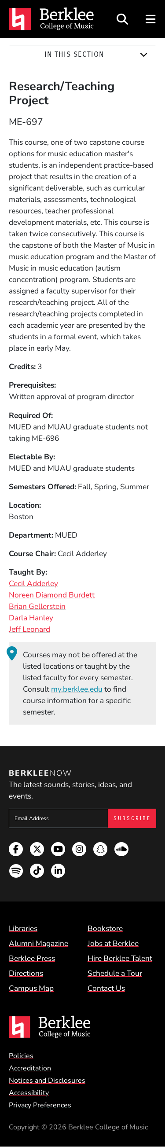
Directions (26, 973)
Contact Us (106, 988)
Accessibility (29, 1093)
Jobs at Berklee (113, 943)
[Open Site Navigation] (151, 19)
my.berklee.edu (77, 689)
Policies (21, 1056)
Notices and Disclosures (47, 1080)
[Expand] (144, 55)
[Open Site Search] (122, 19)
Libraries (23, 928)
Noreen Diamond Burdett (52, 595)
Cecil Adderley (33, 583)
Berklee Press (32, 958)
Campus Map (31, 988)
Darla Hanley (31, 617)
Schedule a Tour (115, 973)
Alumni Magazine (38, 943)
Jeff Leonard (29, 629)
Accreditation (30, 1068)
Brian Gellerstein (37, 606)
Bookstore (105, 928)
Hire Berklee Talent (120, 958)
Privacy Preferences (40, 1105)
